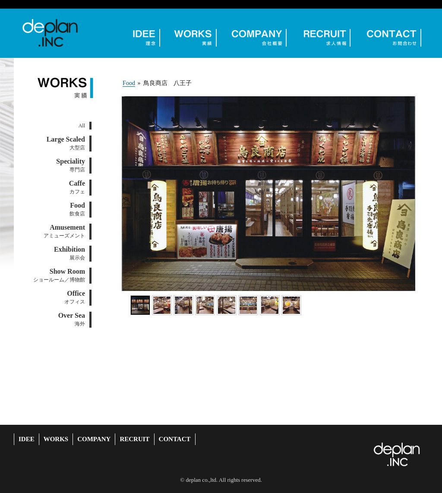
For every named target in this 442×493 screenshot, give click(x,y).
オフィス (74, 297)
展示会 (69, 253)
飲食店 (77, 209)
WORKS (56, 439)
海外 (71, 319)
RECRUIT (134, 439)
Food (129, 83)
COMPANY (93, 439)
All (82, 126)
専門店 (70, 165)
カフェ (77, 187)
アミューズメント (64, 231)
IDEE (27, 439)
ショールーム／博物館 (59, 275)
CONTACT (175, 439)
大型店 (66, 143)
